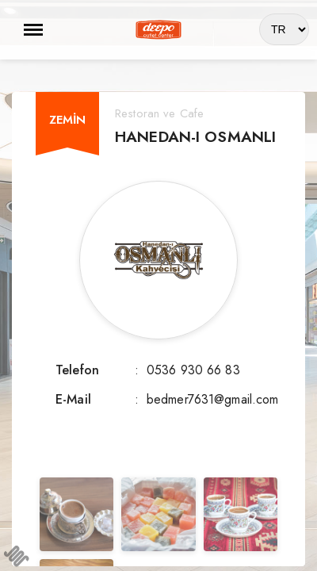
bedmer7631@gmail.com (213, 399)
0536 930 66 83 (193, 370)
